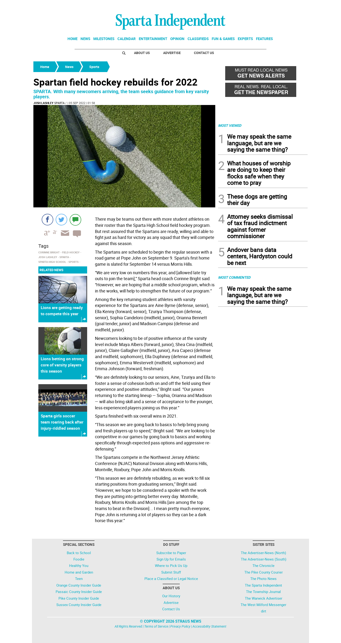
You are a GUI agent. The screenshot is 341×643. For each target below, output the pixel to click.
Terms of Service (156, 626)
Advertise (172, 52)
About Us (142, 52)
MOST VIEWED (229, 125)
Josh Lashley (43, 103)
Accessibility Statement (209, 626)
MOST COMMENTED (234, 277)
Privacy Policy (180, 626)
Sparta (59, 103)
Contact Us (204, 52)
